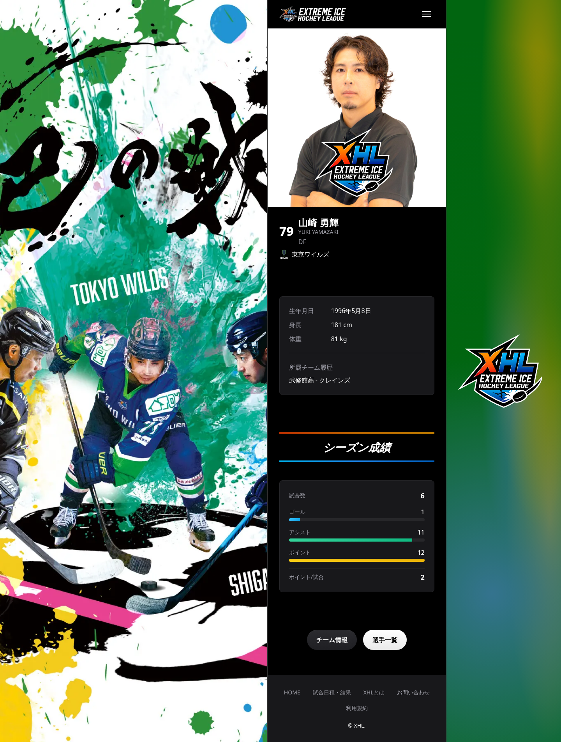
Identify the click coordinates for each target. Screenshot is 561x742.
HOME (292, 692)
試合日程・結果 (332, 692)
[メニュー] (426, 14)
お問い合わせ (413, 692)
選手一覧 (384, 640)
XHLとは (374, 692)
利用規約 (357, 708)
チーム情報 (332, 640)
